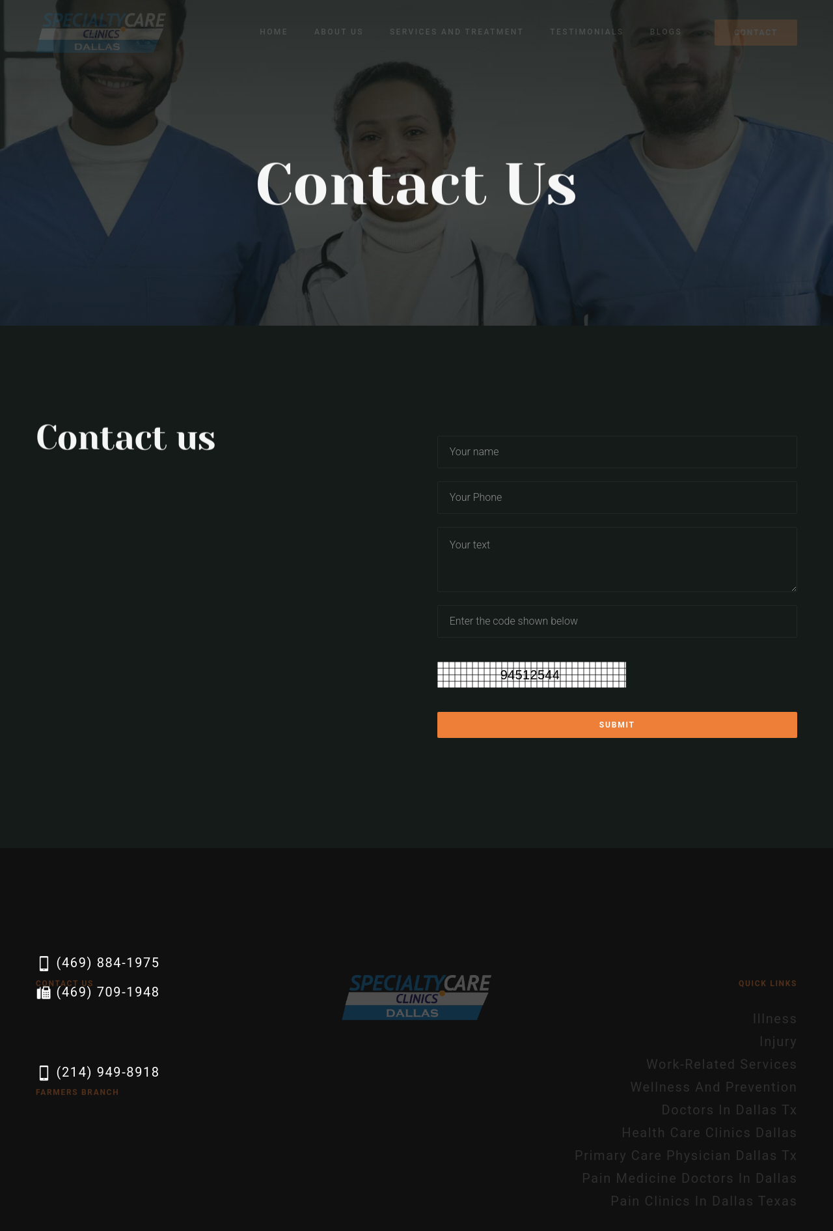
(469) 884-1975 (98, 963)
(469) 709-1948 (98, 993)
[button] (339, 32)
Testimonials (586, 31)
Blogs (666, 31)
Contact (756, 32)
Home (274, 31)
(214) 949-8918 (98, 1073)
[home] (101, 32)
